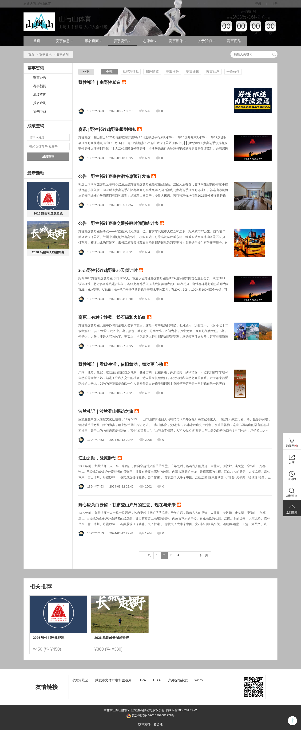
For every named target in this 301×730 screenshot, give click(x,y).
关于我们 (206, 41)
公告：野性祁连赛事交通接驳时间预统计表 (121, 223)
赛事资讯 (122, 41)
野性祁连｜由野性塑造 (102, 82)
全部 (109, 72)
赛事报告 (172, 72)
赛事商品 (234, 41)
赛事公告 (39, 77)
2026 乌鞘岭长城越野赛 (48, 252)
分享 (292, 462)
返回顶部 (291, 512)
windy (199, 680)
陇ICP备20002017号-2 (181, 710)
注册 (274, 3)
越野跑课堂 (131, 72)
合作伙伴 (233, 72)
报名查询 (39, 103)
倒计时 (292, 479)
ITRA (142, 680)
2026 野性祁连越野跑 (48, 213)
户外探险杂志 (178, 680)
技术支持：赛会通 (150, 724)
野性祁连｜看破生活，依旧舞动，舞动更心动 (123, 364)
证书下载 (39, 111)
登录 (258, 3)
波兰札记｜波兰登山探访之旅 (108, 411)
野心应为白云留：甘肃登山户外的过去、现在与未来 (129, 505)
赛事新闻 (39, 86)
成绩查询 (39, 94)
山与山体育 (75, 19)
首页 (36, 41)
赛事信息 (64, 41)
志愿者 (150, 41)
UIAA (157, 680)
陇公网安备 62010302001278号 (150, 716)
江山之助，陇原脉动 (100, 458)
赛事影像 (177, 41)
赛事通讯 (192, 72)
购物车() (292, 445)
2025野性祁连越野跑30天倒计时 (110, 270)
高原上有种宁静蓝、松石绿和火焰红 (114, 317)
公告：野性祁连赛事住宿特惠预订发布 (117, 176)
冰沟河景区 (80, 680)
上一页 (146, 555)
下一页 (203, 555)
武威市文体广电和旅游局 (113, 680)
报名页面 (93, 41)
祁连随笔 (152, 72)
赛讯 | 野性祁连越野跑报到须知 (110, 129)
